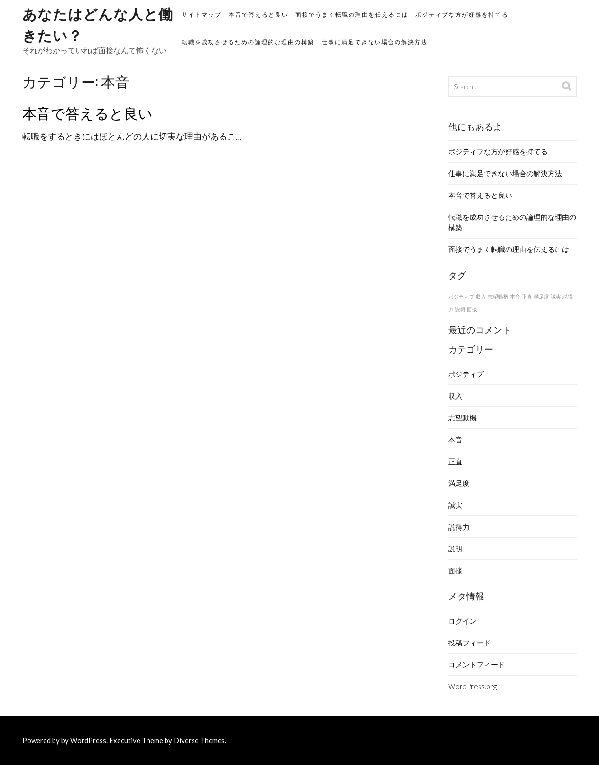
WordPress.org (472, 686)
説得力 (459, 526)
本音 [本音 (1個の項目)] (515, 296)
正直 (455, 461)
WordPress (88, 740)
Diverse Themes (199, 740)
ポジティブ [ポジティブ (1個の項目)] (461, 296)
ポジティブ (466, 374)
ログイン (462, 620)
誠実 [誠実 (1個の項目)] (556, 296)
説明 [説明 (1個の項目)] (460, 309)
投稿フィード (469, 642)
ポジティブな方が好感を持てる (461, 14)
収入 (455, 396)
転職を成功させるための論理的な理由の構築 (248, 42)
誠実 (455, 505)
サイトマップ (201, 14)
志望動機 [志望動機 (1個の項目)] (498, 296)
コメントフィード (476, 664)
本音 (455, 439)
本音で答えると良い (258, 14)
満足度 (459, 483)
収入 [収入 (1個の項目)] (481, 296)
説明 (455, 548)
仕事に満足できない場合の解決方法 (375, 42)
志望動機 (462, 417)
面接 (455, 570)
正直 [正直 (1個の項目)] (527, 296)
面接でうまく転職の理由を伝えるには (351, 14)
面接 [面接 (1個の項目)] (472, 309)
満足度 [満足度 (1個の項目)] (541, 296)
